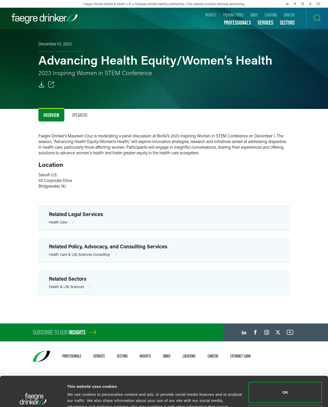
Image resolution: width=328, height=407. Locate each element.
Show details (79, 397)
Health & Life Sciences (70, 287)
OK (285, 362)
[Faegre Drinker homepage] (45, 19)
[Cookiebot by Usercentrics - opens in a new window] (33, 397)
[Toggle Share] (51, 84)
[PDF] (41, 84)
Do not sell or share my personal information (285, 385)
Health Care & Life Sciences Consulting (83, 254)
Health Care (61, 222)
